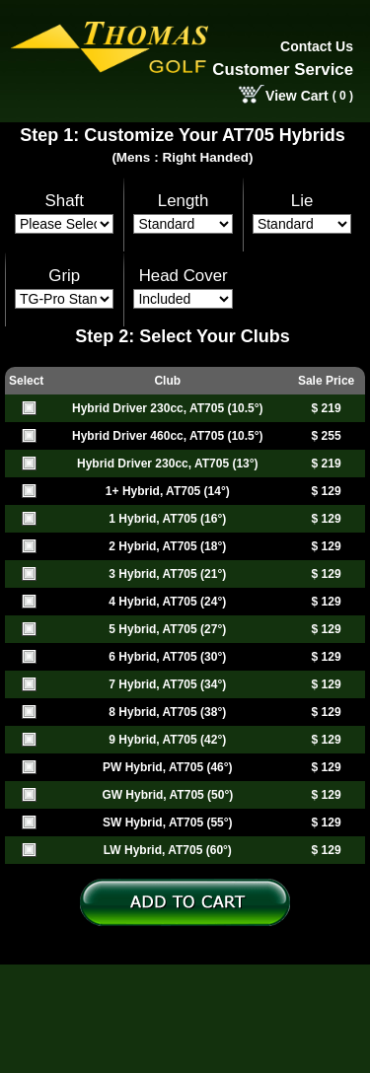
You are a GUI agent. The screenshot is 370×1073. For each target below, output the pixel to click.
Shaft (64, 200)
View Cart (297, 96)
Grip (64, 275)
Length (183, 200)
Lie (302, 200)
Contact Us (316, 46)
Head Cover (183, 275)
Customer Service (282, 69)
